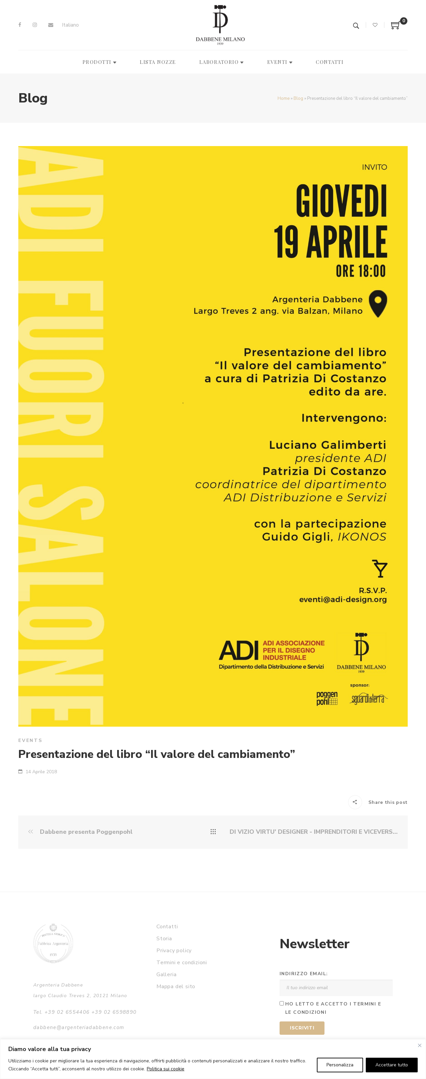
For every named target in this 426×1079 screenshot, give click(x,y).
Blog (298, 98)
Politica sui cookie (165, 1069)
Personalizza (339, 1065)
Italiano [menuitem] (70, 25)
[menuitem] (70, 25)
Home (284, 98)
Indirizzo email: (304, 974)
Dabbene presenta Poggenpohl (80, 832)
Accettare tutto (391, 1065)
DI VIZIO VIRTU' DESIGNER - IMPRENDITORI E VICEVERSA (314, 832)
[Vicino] (419, 1045)
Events (30, 740)
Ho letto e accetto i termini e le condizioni (333, 1008)
